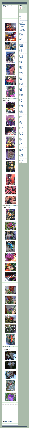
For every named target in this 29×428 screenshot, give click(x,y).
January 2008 (21, 56)
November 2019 (21, 156)
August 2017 (21, 139)
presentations (6, 421)
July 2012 (21, 101)
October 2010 (21, 83)
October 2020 (21, 159)
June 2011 (21, 90)
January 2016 (21, 127)
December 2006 (21, 45)
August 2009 (21, 71)
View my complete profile (22, 11)
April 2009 (21, 68)
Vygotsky (21, 23)
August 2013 (21, 110)
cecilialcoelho (10, 421)
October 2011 (21, 93)
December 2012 (21, 105)
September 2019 (21, 154)
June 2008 (21, 60)
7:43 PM (9, 205)
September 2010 (21, 82)
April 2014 (21, 116)
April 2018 (21, 143)
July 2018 (21, 145)
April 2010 (21, 78)
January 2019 (21, 149)
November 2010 (21, 84)
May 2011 (21, 89)
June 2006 (21, 40)
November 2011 (21, 94)
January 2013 (21, 106)
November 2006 (21, 44)
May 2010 (21, 79)
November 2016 (21, 132)
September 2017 (21, 140)
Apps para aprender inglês (22, 30)
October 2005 (21, 33)
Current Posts (21, 160)
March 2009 (21, 67)
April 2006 (21, 38)
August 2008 (21, 62)
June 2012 (21, 100)
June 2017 (21, 137)
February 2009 (21, 66)
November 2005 (21, 34)
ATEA (20, 16)
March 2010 (21, 77)
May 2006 (21, 39)
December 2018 (21, 148)
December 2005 (21, 35)
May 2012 (21, 99)
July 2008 (21, 61)
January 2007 (21, 46)
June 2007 (21, 50)
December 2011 (21, 95)
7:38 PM (9, 346)
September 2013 (21, 111)
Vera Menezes (23, 7)
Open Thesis (21, 15)
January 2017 (21, 133)
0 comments (15, 205)
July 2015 (21, 123)
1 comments (15, 98)
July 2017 (21, 138)
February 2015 (21, 121)
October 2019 (21, 155)
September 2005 (21, 32)
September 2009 (21, 72)
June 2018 (21, 144)
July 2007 (21, 51)
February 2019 (21, 150)
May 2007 (21, 49)
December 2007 (21, 55)
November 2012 (21, 104)
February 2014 (21, 115)
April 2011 (21, 88)
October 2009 (21, 73)
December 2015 (21, 126)
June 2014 (21, 117)
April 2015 (21, 122)
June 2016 (21, 128)
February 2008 (21, 57)
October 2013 (21, 112)
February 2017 (21, 134)
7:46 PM (9, 98)
